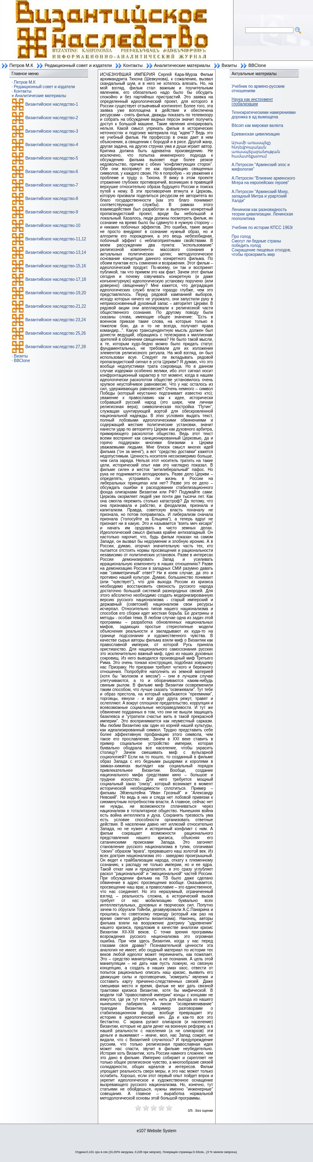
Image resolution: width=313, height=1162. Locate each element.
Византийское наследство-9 (51, 212)
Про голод (241, 236)
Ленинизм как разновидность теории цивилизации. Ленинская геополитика (262, 214)
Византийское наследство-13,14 (55, 252)
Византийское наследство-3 (51, 131)
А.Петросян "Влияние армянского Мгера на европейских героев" (263, 180)
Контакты (133, 65)
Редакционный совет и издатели (78, 65)
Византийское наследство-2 (51, 118)
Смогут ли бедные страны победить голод (256, 243)
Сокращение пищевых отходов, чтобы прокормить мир (261, 252)
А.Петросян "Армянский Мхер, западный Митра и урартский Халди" (260, 196)
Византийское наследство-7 (51, 185)
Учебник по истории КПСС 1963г (262, 227)
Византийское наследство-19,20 (55, 293)
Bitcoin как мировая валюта (257, 125)
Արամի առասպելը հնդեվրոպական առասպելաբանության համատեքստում (255, 149)
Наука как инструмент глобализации (252, 101)
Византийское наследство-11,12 (55, 239)
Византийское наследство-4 (51, 144)
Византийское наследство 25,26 (55, 333)
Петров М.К (21, 65)
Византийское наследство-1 (51, 104)
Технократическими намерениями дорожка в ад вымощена (263, 114)
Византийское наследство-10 (52, 225)
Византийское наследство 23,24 (55, 320)
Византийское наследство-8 (51, 198)
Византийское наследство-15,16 (55, 266)
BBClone (257, 65)
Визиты (229, 65)
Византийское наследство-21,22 (55, 306)
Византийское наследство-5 (51, 158)
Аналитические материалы (182, 65)
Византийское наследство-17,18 (55, 279)
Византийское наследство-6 (51, 171)
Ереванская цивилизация (255, 134)
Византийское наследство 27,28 (55, 346)
